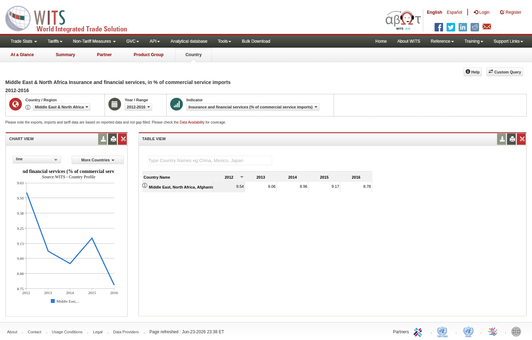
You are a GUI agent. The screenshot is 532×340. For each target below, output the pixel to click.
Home (381, 41)
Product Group (149, 54)
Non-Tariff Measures (94, 41)
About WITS (408, 41)
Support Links (508, 41)
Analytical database (189, 41)
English (434, 12)
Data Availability (192, 122)
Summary (65, 54)
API (155, 41)
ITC (419, 331)
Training (474, 41)
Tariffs (55, 41)
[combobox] (37, 159)
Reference (442, 41)
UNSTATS (468, 331)
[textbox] (210, 160)
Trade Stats (24, 41)
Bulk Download (256, 41)
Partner (104, 54)
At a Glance (22, 54)
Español (454, 12)
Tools (224, 41)
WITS (70, 17)
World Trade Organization (493, 331)
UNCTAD (444, 331)
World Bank (518, 331)
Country (193, 54)
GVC (132, 41)
